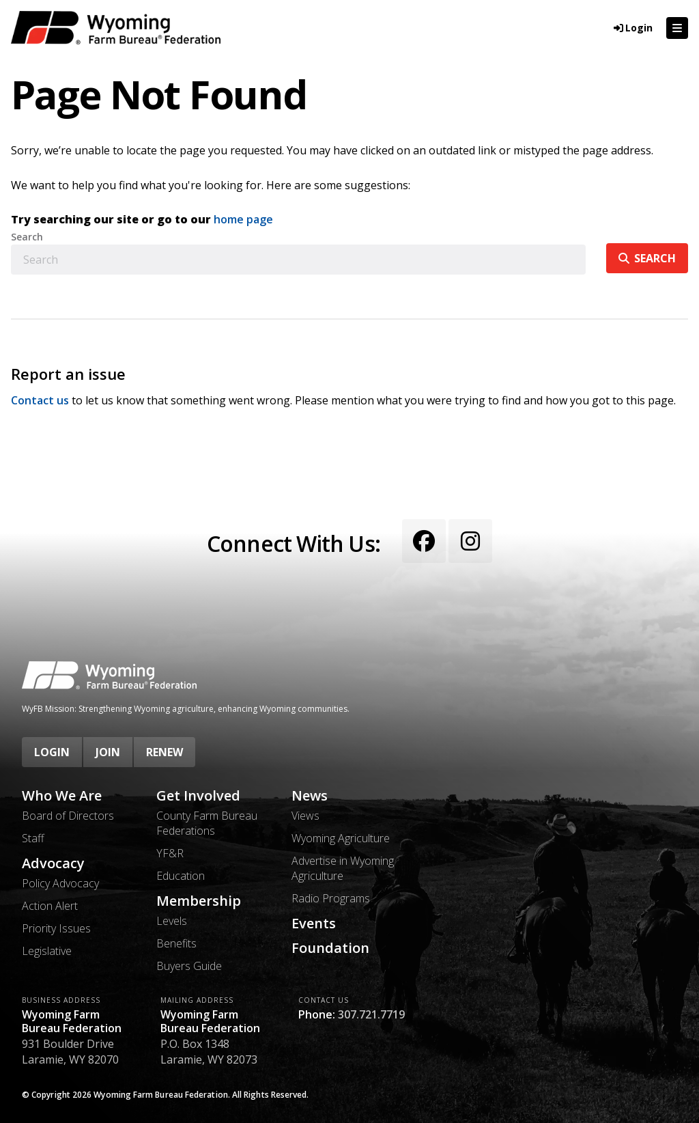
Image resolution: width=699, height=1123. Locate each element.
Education (180, 875)
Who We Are (62, 796)
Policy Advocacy (60, 883)
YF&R (170, 853)
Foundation (330, 948)
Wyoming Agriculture (340, 838)
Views (305, 815)
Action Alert (50, 905)
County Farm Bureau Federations (206, 823)
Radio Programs (330, 898)
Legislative (47, 950)
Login (52, 752)
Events (313, 923)
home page (243, 219)
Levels (171, 920)
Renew (164, 752)
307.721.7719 (371, 1014)
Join (108, 752)
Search (27, 237)
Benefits (176, 943)
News (309, 796)
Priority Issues (56, 928)
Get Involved (198, 796)
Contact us (40, 400)
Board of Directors (68, 815)
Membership (198, 901)
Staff (33, 838)
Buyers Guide (189, 965)
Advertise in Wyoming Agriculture (342, 868)
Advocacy (53, 863)
